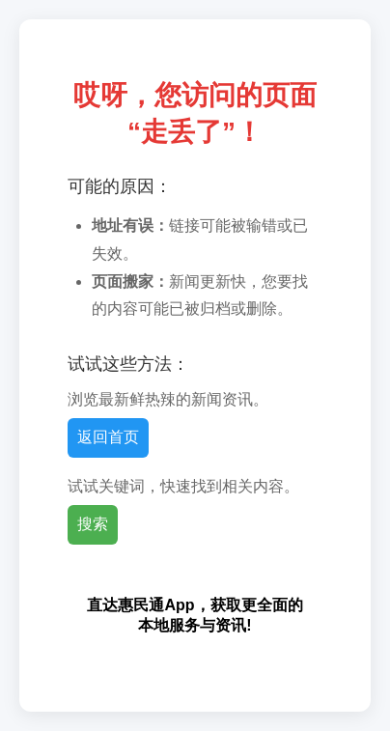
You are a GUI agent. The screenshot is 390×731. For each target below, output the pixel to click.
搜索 (92, 524)
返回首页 (108, 437)
